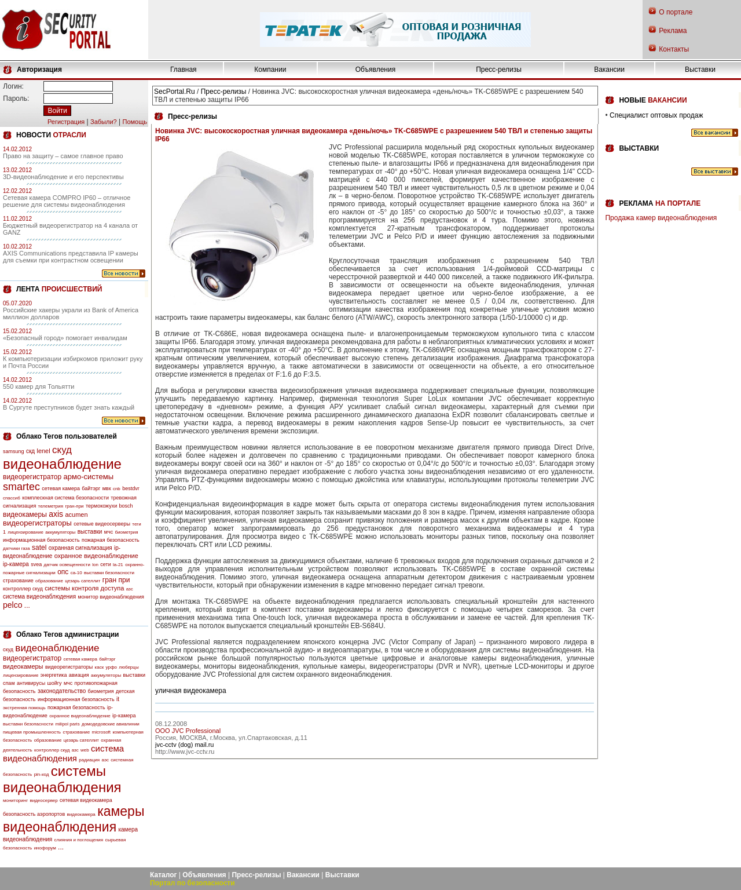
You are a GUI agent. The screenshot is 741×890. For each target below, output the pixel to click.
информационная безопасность (41, 540)
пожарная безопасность (111, 540)
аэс (105, 760)
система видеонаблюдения (39, 596)
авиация (79, 675)
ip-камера (16, 564)
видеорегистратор (32, 477)
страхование (18, 580)
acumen (76, 514)
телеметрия (50, 506)
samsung (13, 451)
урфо (111, 667)
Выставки (700, 69)
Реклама (673, 31)
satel (39, 548)
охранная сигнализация (80, 548)
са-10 (76, 572)
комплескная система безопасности (65, 498)
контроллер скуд (23, 589)
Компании (270, 69)
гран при (116, 580)
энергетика (54, 675)
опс (62, 572)
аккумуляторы (60, 532)
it (117, 699)
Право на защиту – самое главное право (63, 155)
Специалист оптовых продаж (656, 115)
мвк (106, 488)
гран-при (74, 506)
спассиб (11, 498)
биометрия (126, 532)
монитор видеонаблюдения (111, 597)
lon (95, 564)
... (27, 605)
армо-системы (89, 476)
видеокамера (81, 814)
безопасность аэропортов (34, 814)
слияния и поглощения (79, 839)
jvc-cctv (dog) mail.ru (184, 744)
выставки (90, 531)
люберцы (128, 667)
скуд (62, 449)
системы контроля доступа (84, 588)
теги (136, 524)
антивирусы (31, 683)
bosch (126, 506)
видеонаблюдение (62, 464)
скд (30, 451)
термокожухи (101, 506)
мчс (108, 532)
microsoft (101, 732)
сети (105, 564)
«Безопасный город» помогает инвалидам (65, 337)
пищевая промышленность (32, 732)
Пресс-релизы (499, 69)
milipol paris (67, 724)
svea (36, 564)
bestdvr (131, 488)
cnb (116, 488)
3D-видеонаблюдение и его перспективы (63, 176)
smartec (21, 487)
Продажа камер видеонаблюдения (661, 218)
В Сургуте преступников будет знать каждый (68, 407)
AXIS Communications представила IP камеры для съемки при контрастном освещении (70, 257)
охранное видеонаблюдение (96, 555)
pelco (12, 605)
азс (129, 589)
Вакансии (609, 69)
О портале (675, 12)
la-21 (118, 564)
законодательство (62, 691)
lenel (43, 450)
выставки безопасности (109, 572)
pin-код (41, 774)
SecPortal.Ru (174, 91)
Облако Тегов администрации (67, 634)
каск (99, 667)
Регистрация (66, 121)
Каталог (163, 875)
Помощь (135, 121)
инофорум (45, 848)
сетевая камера (61, 488)
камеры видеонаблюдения (73, 819)
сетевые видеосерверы (102, 524)
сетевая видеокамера (86, 800)
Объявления (375, 69)
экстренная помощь (24, 707)
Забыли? (103, 121)
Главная (183, 69)
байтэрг (91, 488)
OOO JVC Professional (188, 730)
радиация (89, 760)
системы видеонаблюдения (62, 779)
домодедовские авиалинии (111, 724)
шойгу (54, 683)
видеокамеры (25, 514)
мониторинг (15, 800)
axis (56, 514)
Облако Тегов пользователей (66, 436)
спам (9, 683)
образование (49, 580)
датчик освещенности (67, 564)
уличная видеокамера (190, 691)
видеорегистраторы (37, 523)
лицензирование (25, 532)
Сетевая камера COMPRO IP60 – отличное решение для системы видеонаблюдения (66, 201)
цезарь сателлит (82, 580)
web (84, 750)
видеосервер (43, 800)
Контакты (674, 49)
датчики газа (16, 548)
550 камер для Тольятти (38, 386)
